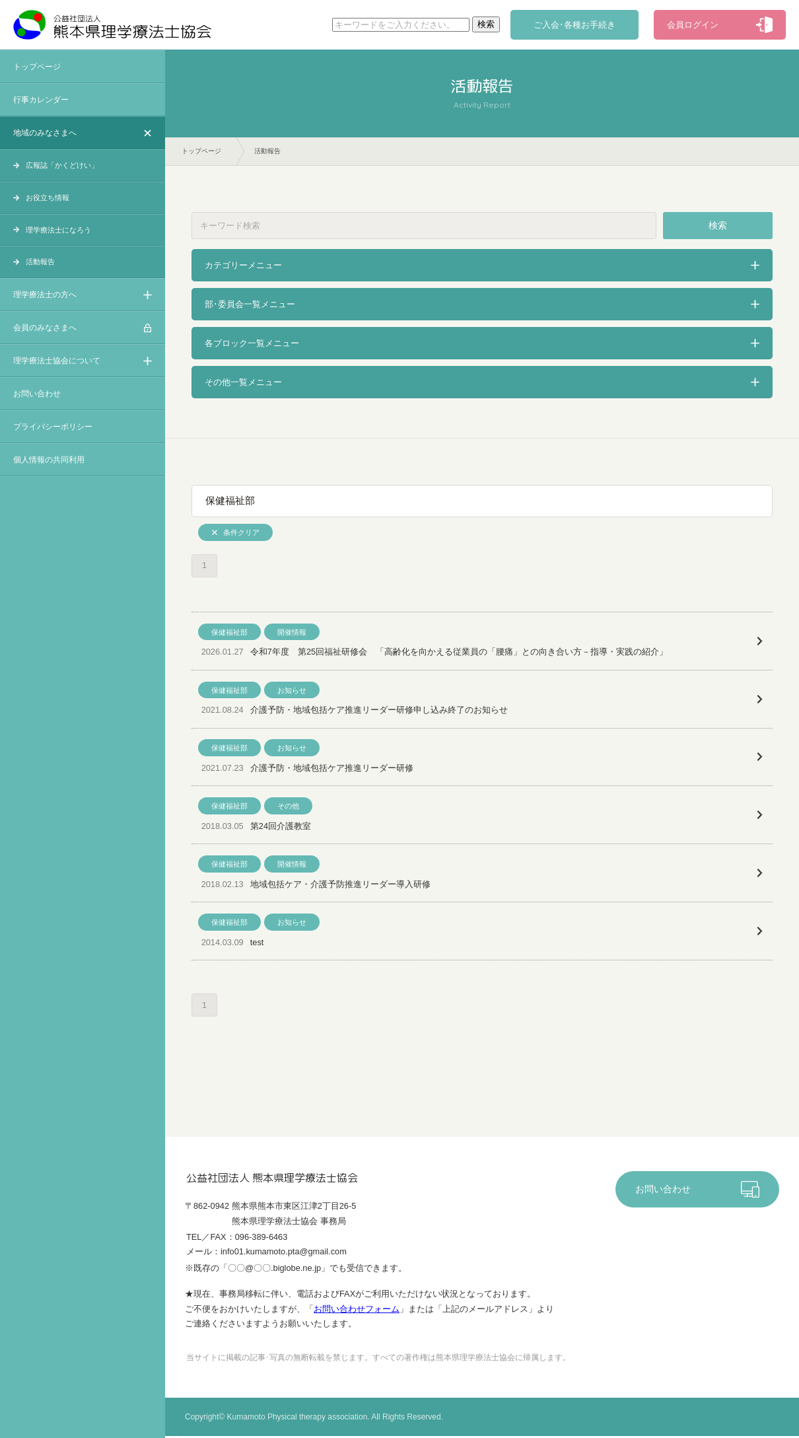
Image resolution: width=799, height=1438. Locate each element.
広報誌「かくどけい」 (62, 165)
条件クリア (241, 532)
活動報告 (40, 262)
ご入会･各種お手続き (574, 25)
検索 (718, 226)
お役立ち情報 (47, 197)
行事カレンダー (41, 99)
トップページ (37, 66)
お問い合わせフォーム (357, 1311)
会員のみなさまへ (45, 327)
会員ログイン (692, 25)
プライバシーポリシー (52, 426)
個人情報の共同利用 (49, 459)
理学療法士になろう (58, 230)
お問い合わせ (37, 393)
